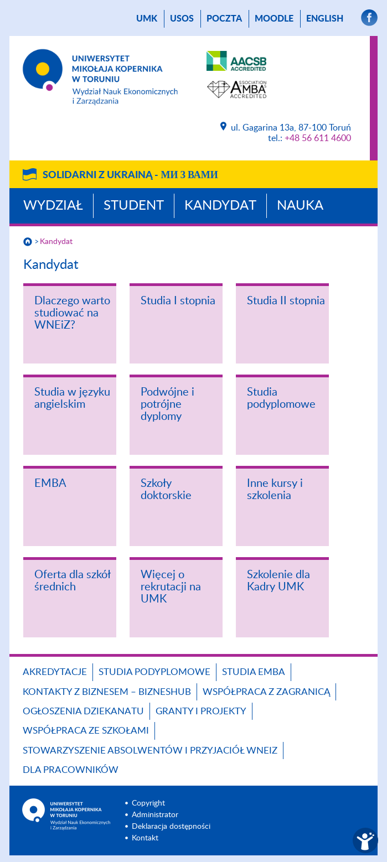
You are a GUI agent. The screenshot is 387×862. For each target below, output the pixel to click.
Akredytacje (55, 672)
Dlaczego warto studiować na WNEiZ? (72, 313)
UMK (146, 18)
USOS (182, 18)
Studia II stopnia (286, 301)
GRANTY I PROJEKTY (201, 711)
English (324, 18)
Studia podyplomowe (281, 398)
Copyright (148, 803)
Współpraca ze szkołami (86, 730)
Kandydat (220, 205)
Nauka (300, 205)
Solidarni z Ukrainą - (130, 175)
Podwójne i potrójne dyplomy (167, 404)
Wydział (53, 205)
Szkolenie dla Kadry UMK (278, 581)
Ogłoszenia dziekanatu (83, 711)
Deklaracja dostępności (171, 826)
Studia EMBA (253, 672)
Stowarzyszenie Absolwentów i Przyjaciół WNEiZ (150, 750)
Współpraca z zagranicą (266, 692)
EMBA (50, 483)
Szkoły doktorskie (166, 489)
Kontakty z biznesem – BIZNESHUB (107, 692)
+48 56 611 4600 (318, 138)
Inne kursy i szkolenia (275, 489)
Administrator (155, 815)
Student (134, 205)
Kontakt (145, 838)
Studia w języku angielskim (72, 398)
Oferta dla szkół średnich (72, 581)
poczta (224, 18)
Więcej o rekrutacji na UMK (171, 587)
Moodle (274, 18)
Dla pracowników (70, 770)
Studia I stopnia (178, 301)
